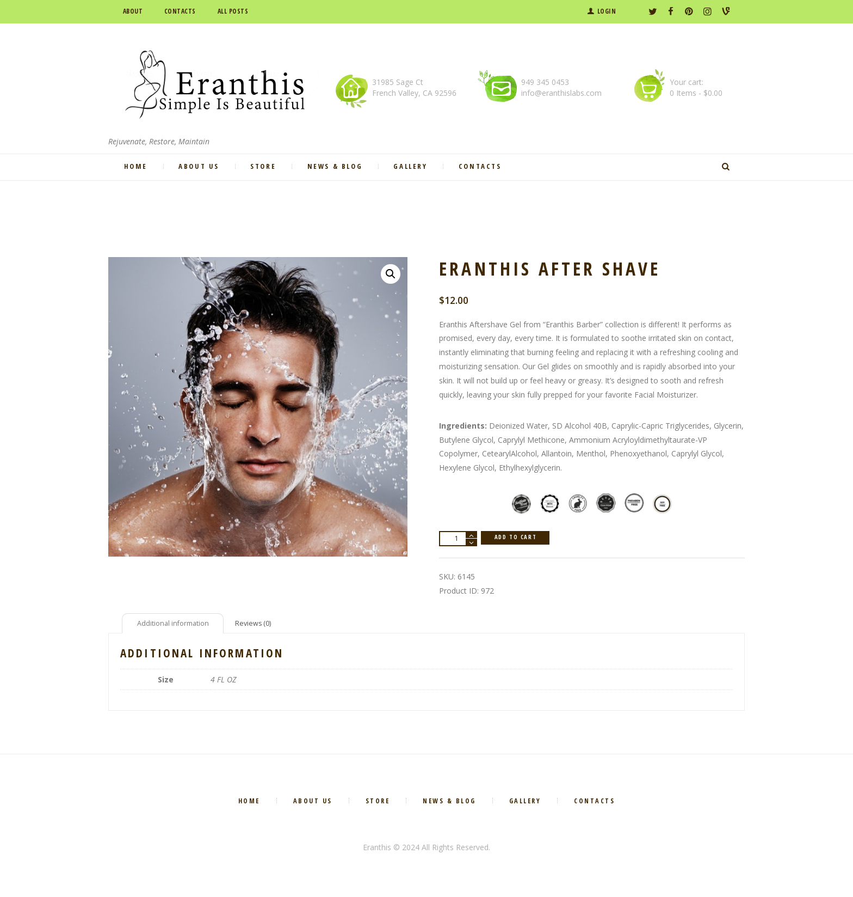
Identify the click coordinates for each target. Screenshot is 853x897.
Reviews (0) (264, 625)
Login (606, 11)
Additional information (177, 625)
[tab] (177, 625)
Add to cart (519, 538)
